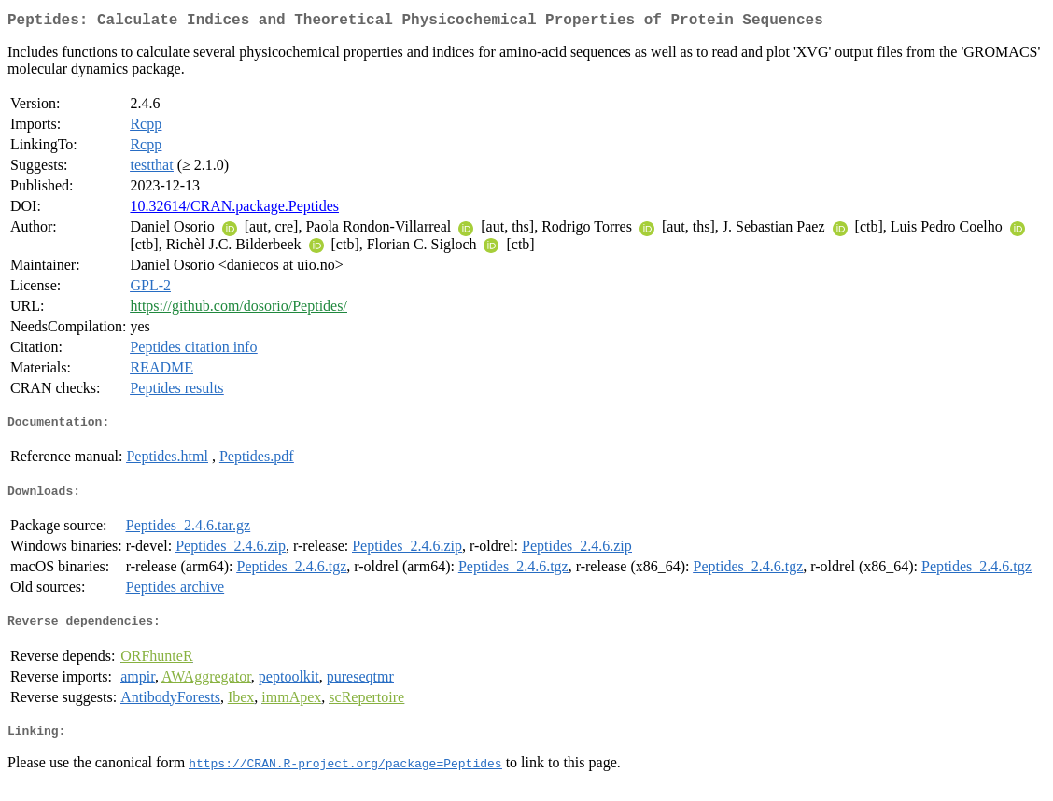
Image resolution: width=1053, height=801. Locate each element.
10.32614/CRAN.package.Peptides (234, 210)
